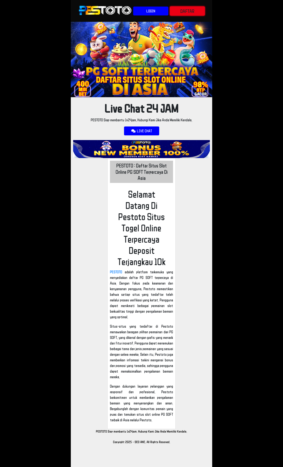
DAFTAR (187, 11)
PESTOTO (116, 272)
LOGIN (150, 11)
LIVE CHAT (141, 131)
